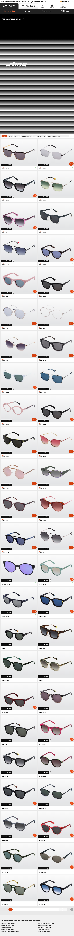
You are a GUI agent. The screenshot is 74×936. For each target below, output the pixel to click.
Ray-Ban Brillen (5, 840)
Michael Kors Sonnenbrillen (46, 823)
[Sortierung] (58, 36)
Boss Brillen (40, 846)
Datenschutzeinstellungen (8, 892)
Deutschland (65, 1)
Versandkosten (29, 890)
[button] (9, 6)
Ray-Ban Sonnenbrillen (8, 823)
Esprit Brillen (41, 844)
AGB (2, 925)
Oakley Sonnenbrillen (7, 825)
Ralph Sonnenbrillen (44, 832)
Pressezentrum (5, 888)
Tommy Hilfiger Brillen (43, 848)
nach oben (69, 925)
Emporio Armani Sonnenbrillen (10, 832)
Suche (42, 7)
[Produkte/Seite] (39, 36)
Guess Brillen (41, 840)
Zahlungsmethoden (30, 888)
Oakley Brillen (5, 842)
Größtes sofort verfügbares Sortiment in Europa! (17, 1)
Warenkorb (63, 7)
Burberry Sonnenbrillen (44, 827)
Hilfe (50, 885)
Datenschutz (7, 925)
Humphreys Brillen (6, 846)
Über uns (4, 885)
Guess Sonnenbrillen (44, 830)
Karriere (3, 890)
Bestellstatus (52, 894)
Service (27, 885)
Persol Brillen (41, 842)
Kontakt (3, 894)
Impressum (15, 925)
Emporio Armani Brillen (8, 848)
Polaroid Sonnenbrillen (44, 825)
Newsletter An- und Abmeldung (58, 890)
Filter (4, 37)
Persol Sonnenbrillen (7, 827)
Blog (50, 892)
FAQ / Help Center (54, 888)
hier (52, 867)
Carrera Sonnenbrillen (7, 830)
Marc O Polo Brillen (6, 844)
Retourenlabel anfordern (32, 892)
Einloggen (52, 7)
